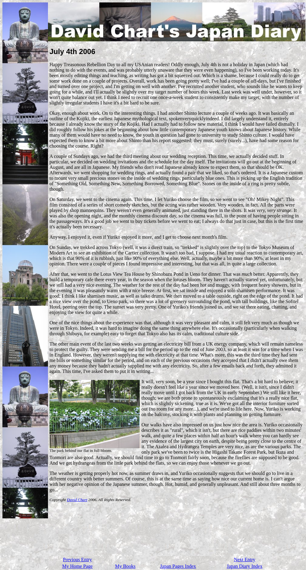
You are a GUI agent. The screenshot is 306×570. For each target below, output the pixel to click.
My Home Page (77, 566)
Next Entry (244, 559)
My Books (125, 566)
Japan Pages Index (178, 566)
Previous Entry (77, 559)
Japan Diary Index (244, 566)
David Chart (77, 499)
